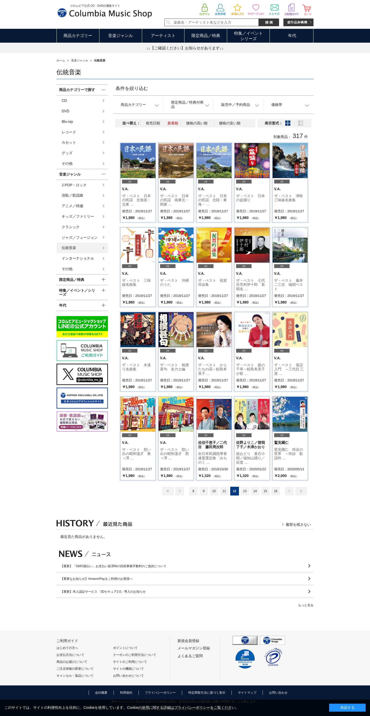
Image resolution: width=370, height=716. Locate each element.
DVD (65, 111)
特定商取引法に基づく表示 (206, 692)
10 (214, 491)
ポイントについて (125, 648)
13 (244, 491)
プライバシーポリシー (160, 692)
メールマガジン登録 (194, 648)
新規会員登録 (188, 641)
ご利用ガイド (67, 641)
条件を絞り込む (132, 88)
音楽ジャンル (120, 35)
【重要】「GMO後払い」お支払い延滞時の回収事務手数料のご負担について (113, 566)
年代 (292, 35)
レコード (69, 132)
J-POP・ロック (74, 185)
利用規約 (126, 692)
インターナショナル (78, 258)
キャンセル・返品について (75, 675)
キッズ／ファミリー (78, 216)
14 (255, 491)
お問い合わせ (278, 692)
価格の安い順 (229, 123)
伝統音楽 (69, 248)
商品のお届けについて (72, 662)
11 (224, 491)
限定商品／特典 (205, 35)
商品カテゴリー (77, 35)
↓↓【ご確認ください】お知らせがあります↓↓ (185, 48)
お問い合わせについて (128, 675)
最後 (301, 491)
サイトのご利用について (130, 662)
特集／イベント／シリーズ (77, 292)
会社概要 (101, 692)
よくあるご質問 (190, 656)
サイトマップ (247, 692)
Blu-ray (67, 122)
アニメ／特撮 (72, 206)
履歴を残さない (298, 524)
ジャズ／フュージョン (80, 237)
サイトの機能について (128, 669)
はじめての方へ (67, 648)
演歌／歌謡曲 (72, 195)
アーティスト (163, 35)
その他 (67, 163)
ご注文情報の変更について (75, 669)
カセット (69, 142)
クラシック (71, 227)
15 (265, 491)
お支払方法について (70, 655)
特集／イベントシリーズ (248, 36)
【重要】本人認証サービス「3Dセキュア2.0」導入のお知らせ (103, 591)
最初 (168, 491)
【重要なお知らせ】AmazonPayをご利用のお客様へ (96, 579)
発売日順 (153, 123)
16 (275, 491)
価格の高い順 (197, 123)
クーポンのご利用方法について (134, 655)
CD (64, 100)
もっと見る (305, 605)
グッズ (67, 153)
